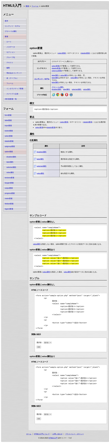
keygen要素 (9, 183)
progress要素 (10, 193)
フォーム (35, 6)
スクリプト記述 (12, 94)
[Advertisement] (48, 28)
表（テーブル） (12, 78)
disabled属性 (56, 89)
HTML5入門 (53, 438)
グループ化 (10, 57)
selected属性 (76, 89)
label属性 (55, 75)
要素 (27, 6)
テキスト (9, 62)
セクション (10, 52)
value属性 (64, 75)
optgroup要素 (57, 71)
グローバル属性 (57, 87)
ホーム (28, 434)
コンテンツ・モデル (41, 79)
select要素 (62, 53)
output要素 (9, 188)
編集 (8, 68)
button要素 (9, 131)
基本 (6, 21)
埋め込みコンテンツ (14, 73)
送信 (38, 347)
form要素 (8, 115)
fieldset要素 (9, 204)
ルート (9, 42)
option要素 (9, 152)
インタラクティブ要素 (14, 88)
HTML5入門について (42, 434)
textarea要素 (9, 178)
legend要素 (9, 209)
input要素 (8, 125)
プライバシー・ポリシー (74, 434)
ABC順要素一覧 (11, 99)
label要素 (8, 120)
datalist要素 (85, 53)
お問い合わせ (57, 434)
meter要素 (8, 198)
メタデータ (10, 47)
